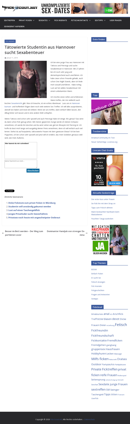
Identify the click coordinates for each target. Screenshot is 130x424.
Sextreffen (9, 20)
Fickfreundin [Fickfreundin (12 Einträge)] (99, 330)
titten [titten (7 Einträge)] (114, 394)
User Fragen (115, 20)
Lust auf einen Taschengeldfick (24, 210)
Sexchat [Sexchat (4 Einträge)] (94, 384)
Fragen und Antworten (100, 294)
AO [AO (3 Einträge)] (111, 314)
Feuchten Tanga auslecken (102, 218)
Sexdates (43, 20)
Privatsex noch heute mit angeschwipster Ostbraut (34, 217)
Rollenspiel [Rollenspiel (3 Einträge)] (122, 375)
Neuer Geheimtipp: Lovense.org (104, 142)
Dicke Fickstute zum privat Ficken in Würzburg (31, 202)
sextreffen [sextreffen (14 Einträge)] (98, 389)
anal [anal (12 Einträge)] (106, 314)
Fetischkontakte (79, 20)
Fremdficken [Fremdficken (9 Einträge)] (114, 340)
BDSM (94, 269)
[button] (33, 20)
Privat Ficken (25, 20)
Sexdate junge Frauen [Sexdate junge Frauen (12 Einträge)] (113, 384)
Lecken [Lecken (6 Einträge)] (110, 353)
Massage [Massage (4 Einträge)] (118, 353)
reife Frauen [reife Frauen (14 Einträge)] (108, 375)
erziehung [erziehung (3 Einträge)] (110, 325)
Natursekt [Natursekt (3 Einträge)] (113, 359)
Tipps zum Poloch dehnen (102, 207)
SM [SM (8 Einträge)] (108, 389)
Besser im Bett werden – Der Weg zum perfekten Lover (22, 233)
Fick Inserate (60, 20)
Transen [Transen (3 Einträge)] (121, 394)
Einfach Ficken (97, 273)
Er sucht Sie (96, 278)
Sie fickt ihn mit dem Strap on (103, 203)
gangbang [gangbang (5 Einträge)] (111, 345)
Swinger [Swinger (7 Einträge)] (114, 389)
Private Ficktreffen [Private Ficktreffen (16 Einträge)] (104, 369)
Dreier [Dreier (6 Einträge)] (103, 325)
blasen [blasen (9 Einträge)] (108, 319)
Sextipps (99, 20)
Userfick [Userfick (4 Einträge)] (94, 398)
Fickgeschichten (97, 290)
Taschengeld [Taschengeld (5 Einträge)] (97, 394)
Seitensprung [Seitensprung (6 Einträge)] (98, 379)
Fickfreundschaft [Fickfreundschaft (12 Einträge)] (102, 336)
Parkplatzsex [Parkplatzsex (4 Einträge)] (120, 364)
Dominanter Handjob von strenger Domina (67, 233)
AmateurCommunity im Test (103, 138)
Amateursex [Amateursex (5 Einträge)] (97, 314)
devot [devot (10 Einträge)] (115, 319)
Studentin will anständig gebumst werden (29, 206)
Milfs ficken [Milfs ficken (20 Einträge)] (100, 358)
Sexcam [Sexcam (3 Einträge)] (121, 380)
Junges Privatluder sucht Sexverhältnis (28, 214)
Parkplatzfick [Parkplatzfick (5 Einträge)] (108, 364)
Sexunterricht (16, 103)
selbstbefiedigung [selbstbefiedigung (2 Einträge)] (111, 380)
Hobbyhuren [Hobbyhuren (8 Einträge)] (98, 353)
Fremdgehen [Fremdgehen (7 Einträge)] (98, 344)
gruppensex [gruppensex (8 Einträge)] (98, 349)
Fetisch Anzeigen (98, 282)
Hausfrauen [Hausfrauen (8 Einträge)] (113, 349)
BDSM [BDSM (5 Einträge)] (100, 319)
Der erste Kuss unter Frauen (103, 199)
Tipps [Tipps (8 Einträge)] (107, 394)
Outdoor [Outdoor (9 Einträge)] (96, 364)
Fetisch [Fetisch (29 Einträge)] (121, 324)
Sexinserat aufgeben (14, 26)
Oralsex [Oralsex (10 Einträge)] (122, 359)
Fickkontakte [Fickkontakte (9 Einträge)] (99, 340)
